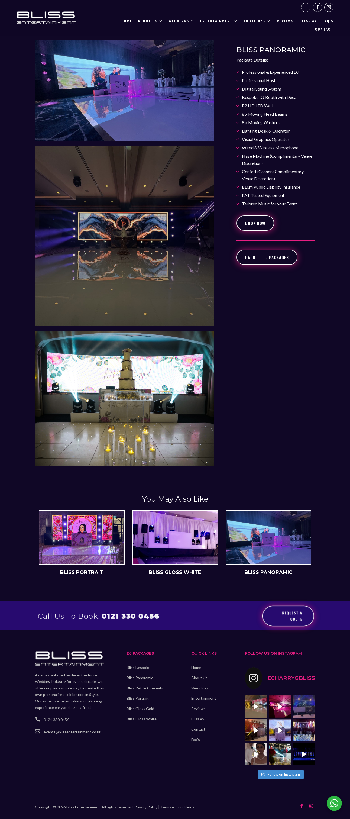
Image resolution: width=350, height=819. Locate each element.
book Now (255, 223)
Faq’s (327, 21)
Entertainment (216, 21)
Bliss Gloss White (142, 719)
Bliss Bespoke (138, 667)
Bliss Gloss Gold (140, 708)
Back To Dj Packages (267, 257)
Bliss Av (197, 719)
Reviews (285, 21)
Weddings (179, 21)
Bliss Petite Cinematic (145, 688)
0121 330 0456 (130, 615)
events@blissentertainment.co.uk (72, 732)
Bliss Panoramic (140, 677)
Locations (255, 21)
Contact (324, 29)
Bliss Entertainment (83, 807)
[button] (180, 584)
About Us (148, 21)
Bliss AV (308, 21)
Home (126, 21)
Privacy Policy (145, 807)
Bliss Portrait (138, 698)
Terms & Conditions (177, 807)
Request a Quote (293, 615)
